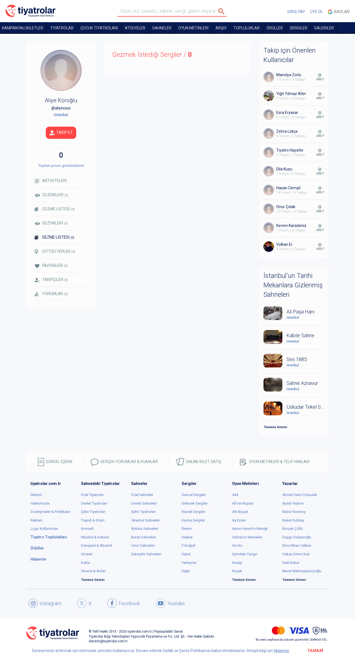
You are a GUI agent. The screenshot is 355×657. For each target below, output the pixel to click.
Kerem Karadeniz (291, 225)
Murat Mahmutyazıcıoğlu (301, 571)
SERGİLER (298, 28)
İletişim (36, 495)
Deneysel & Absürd (96, 545)
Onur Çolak (285, 206)
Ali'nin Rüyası (242, 503)
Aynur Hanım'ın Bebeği (250, 528)
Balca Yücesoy (294, 512)
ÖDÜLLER (275, 28)
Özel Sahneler (142, 495)
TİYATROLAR (61, 28)
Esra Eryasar (287, 112)
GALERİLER (324, 28)
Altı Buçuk (240, 512)
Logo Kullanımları (44, 528)
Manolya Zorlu (288, 75)
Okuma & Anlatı (93, 571)
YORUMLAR (51, 294)
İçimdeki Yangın (245, 554)
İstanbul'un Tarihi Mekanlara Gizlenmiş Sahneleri (293, 285)
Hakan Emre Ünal (296, 554)
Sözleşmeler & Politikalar (50, 512)
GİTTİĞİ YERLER (55, 251)
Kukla (85, 563)
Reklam (36, 520)
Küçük (237, 571)
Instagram (44, 603)
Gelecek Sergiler (195, 503)
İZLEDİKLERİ (51, 195)
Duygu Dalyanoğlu (296, 537)
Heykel (187, 537)
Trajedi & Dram (93, 520)
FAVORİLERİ (51, 265)
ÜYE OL (316, 11)
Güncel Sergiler (194, 495)
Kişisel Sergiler (193, 512)
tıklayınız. (282, 650)
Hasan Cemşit (288, 188)
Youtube (170, 603)
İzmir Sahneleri (143, 545)
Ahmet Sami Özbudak (299, 495)
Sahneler (161, 28)
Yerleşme (189, 563)
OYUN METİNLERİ (193, 28)
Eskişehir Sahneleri (146, 554)
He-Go (237, 545)
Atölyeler (135, 28)
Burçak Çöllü (292, 528)
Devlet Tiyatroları (94, 503)
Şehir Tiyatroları (93, 512)
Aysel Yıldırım (293, 503)
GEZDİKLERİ (51, 223)
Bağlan (338, 11)
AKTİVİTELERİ (51, 180)
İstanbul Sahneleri (145, 520)
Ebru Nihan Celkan (296, 545)
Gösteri (87, 554)
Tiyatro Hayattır (289, 150)
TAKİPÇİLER (51, 279)
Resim (187, 528)
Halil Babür (291, 563)
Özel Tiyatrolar (92, 495)
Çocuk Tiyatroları (99, 28)
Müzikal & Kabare (95, 537)
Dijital (186, 554)
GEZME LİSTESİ (54, 237)
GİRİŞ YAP (296, 11)
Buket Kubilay (293, 520)
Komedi (87, 528)
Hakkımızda (40, 503)
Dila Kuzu (284, 169)
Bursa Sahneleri (143, 537)
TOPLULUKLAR (247, 28)
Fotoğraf (189, 545)
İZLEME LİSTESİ (55, 209)
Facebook (123, 603)
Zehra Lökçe (287, 131)
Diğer (186, 571)
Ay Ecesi (239, 520)
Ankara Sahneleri (144, 528)
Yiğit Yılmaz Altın (291, 93)
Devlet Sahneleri (144, 503)
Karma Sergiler (193, 520)
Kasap (237, 563)
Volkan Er (284, 244)
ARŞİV (221, 28)
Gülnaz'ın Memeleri (247, 537)
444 (235, 495)
